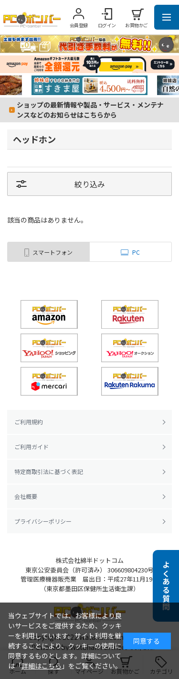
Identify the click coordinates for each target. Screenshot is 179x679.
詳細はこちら (41, 665)
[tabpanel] (89, 85)
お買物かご (136, 25)
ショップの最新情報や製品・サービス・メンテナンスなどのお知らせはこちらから (90, 109)
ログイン (107, 25)
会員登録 (79, 25)
